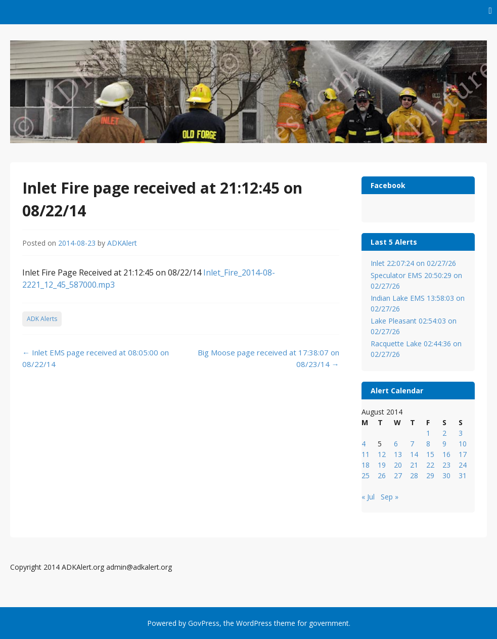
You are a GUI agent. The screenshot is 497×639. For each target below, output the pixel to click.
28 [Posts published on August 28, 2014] (414, 475)
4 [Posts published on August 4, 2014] (364, 443)
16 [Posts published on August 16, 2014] (446, 454)
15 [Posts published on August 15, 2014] (430, 454)
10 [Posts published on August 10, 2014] (463, 443)
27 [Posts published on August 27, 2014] (398, 475)
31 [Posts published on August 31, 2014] (463, 475)
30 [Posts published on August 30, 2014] (446, 475)
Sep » (389, 496)
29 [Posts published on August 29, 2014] (430, 475)
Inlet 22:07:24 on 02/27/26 (413, 263)
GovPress (203, 623)
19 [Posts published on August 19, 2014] (382, 465)
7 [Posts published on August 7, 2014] (412, 443)
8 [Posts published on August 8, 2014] (428, 443)
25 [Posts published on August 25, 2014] (366, 475)
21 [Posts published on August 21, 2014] (414, 465)
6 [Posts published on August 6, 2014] (396, 443)
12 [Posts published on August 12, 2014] (382, 454)
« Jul (368, 496)
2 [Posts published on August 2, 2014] (444, 433)
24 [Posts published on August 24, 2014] (463, 465)
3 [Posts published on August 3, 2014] (461, 433)
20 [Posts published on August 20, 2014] (398, 465)
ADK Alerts (42, 318)
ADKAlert (122, 243)
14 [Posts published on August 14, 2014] (414, 454)
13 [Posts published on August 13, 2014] (398, 454)
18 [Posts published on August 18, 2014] (366, 465)
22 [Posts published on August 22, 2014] (430, 465)
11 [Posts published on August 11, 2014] (366, 454)
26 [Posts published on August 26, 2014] (382, 475)
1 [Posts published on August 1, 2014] (428, 433)
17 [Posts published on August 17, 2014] (463, 454)
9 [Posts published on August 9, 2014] (444, 443)
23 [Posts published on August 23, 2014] (446, 465)
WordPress (254, 623)
